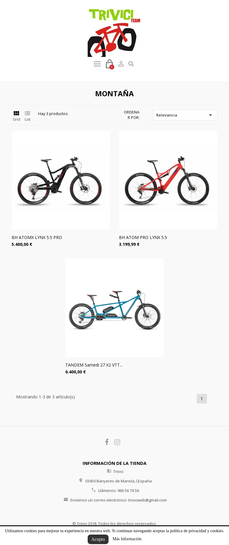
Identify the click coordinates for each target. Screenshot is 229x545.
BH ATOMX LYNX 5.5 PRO (37, 237)
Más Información (126, 539)
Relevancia (185, 115)
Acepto (98, 539)
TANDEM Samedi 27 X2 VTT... (94, 365)
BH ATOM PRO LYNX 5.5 (143, 237)
